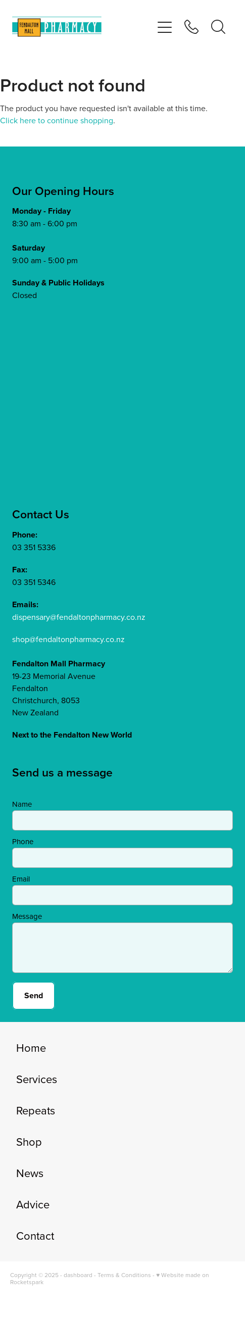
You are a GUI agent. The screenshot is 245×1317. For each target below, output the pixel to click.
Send (33, 995)
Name (22, 804)
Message (27, 916)
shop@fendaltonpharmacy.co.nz (68, 639)
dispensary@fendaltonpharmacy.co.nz (78, 616)
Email (21, 879)
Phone (22, 841)
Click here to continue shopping (56, 120)
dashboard (78, 1275)
